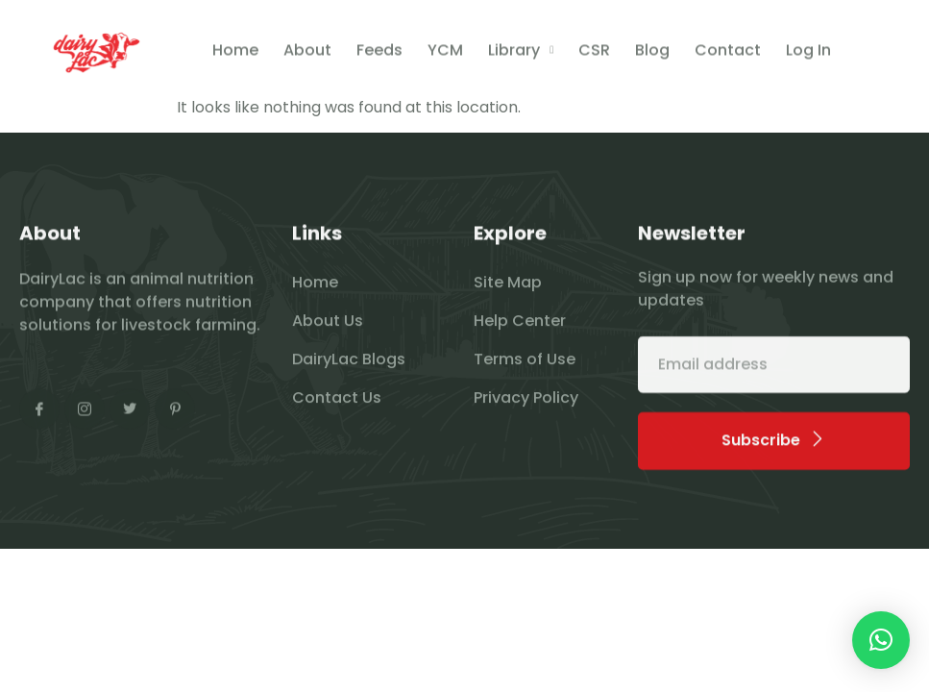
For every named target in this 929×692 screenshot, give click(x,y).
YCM (445, 53)
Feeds (379, 53)
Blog (652, 53)
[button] (881, 640)
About (307, 53)
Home (235, 53)
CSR (594, 53)
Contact (728, 53)
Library (520, 53)
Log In (808, 53)
